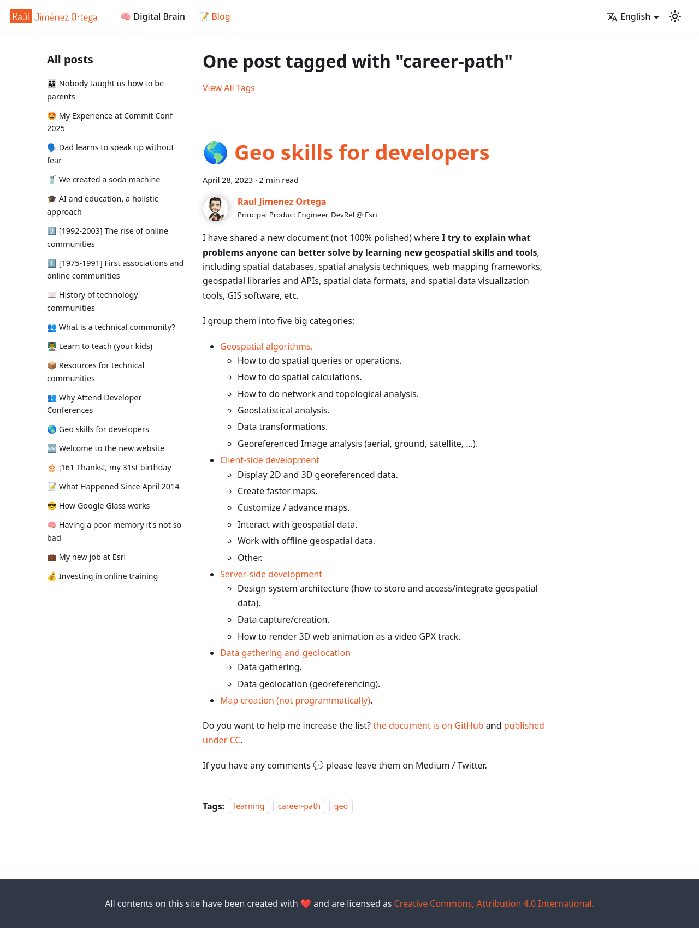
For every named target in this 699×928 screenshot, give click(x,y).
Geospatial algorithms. (266, 346)
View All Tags (229, 88)
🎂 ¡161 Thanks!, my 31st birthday (109, 467)
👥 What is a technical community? (111, 327)
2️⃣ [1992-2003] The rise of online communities (107, 237)
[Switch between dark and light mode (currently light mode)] (675, 16)
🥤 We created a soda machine (103, 179)
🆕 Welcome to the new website (105, 448)
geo (341, 806)
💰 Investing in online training (102, 576)
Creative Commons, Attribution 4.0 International (493, 903)
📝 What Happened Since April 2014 (113, 486)
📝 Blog (214, 16)
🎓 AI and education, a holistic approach (102, 205)
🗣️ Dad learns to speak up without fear (110, 153)
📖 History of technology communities (92, 301)
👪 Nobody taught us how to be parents (105, 90)
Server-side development (271, 574)
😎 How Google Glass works (98, 505)
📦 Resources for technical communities (95, 371)
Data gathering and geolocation (285, 653)
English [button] (628, 16)
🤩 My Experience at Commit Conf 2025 (110, 122)
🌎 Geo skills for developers (98, 429)
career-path (299, 806)
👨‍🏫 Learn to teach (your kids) (99, 346)
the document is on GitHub (428, 725)
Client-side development (269, 460)
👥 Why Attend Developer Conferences (94, 404)
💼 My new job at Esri (86, 557)
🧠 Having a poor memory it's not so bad (114, 531)
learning (249, 806)
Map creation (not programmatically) (295, 700)
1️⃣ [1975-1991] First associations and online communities (115, 269)
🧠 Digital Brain (152, 16)
